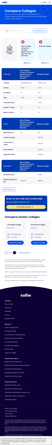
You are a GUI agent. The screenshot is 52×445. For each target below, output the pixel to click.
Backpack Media (10, 318)
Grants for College (10, 353)
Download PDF (39, 30)
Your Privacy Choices (11, 411)
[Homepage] (4, 2)
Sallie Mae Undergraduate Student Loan (17, 392)
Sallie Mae (8, 311)
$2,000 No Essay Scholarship (13, 362)
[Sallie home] (26, 296)
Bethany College (43, 74)
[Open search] (44, 2)
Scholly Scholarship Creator (13, 376)
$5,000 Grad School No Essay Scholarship (17, 365)
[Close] (49, 438)
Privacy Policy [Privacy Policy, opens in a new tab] (5, 443)
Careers (7, 315)
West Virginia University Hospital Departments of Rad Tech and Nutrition (27, 74)
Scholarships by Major (11, 345)
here (6, 277)
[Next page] (14, 252)
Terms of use (9, 413)
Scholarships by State (11, 342)
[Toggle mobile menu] (49, 2)
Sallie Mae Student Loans (13, 385)
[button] (11, 416)
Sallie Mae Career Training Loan (15, 396)
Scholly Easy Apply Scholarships (15, 372)
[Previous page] (6, 252)
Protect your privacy (11, 408)
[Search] (18, 31)
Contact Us (8, 308)
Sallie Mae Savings (11, 399)
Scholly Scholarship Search (13, 369)
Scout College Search (12, 327)
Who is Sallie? (9, 304)
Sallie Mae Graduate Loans (13, 389)
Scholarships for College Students (15, 335)
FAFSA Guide (9, 349)
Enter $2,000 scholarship (24, 207)
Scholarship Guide (10, 331)
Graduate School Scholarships (14, 338)
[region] (26, 440)
